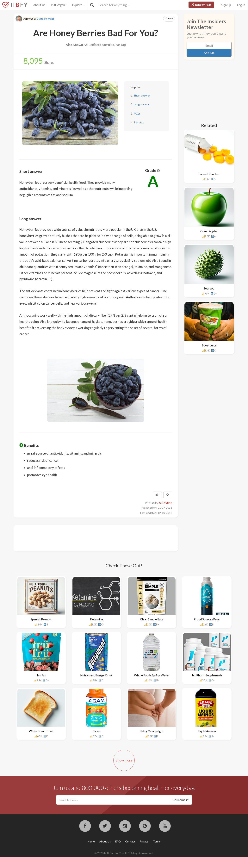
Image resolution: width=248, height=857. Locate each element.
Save (169, 18)
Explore (78, 5)
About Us (39, 5)
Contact (130, 841)
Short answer (142, 95)
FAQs (137, 113)
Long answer (141, 104)
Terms (157, 841)
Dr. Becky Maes (45, 18)
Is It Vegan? (58, 5)
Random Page (201, 4)
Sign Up (226, 5)
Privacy (144, 841)
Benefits (139, 122)
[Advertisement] (89, 538)
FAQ (118, 841)
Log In (241, 5)
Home (91, 841)
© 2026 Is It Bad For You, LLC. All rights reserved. (124, 853)
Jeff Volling (165, 502)
